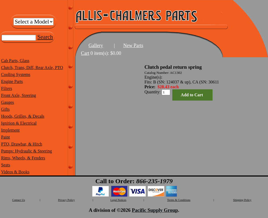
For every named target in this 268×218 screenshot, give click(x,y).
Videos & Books (15, 172)
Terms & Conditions (179, 199)
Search (45, 37)
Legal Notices (118, 199)
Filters (6, 88)
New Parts (133, 45)
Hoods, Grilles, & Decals (22, 116)
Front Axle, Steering (18, 95)
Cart (85, 53)
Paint (5, 137)
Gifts (5, 109)
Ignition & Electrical (18, 123)
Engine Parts (12, 81)
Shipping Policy (242, 199)
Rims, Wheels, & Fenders (23, 158)
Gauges (7, 102)
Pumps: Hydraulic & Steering (26, 151)
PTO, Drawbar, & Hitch (21, 144)
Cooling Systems (15, 74)
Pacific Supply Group (155, 210)
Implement (10, 130)
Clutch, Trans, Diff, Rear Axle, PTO (32, 67)
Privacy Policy (66, 199)
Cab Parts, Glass (15, 60)
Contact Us (18, 199)
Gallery (95, 45)
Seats (5, 165)
